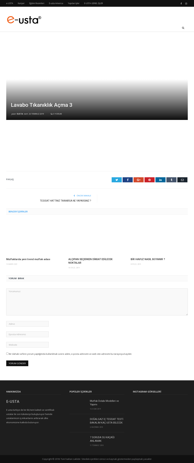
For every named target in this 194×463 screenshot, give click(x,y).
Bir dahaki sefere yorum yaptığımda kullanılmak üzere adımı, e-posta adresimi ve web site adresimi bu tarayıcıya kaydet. (70, 353)
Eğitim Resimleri (36, 3)
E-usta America (56, 3)
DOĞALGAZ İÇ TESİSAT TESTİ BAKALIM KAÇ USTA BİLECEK (106, 421)
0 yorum (56, 114)
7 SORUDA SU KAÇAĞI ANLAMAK (102, 439)
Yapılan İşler (73, 3)
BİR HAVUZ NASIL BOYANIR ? (148, 259)
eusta (20, 114)
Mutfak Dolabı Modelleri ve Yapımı (104, 402)
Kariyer (21, 3)
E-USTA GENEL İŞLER (93, 3)
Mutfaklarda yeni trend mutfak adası (28, 259)
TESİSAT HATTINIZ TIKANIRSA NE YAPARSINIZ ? (65, 200)
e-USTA (9, 3)
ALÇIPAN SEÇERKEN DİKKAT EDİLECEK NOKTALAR (90, 261)
